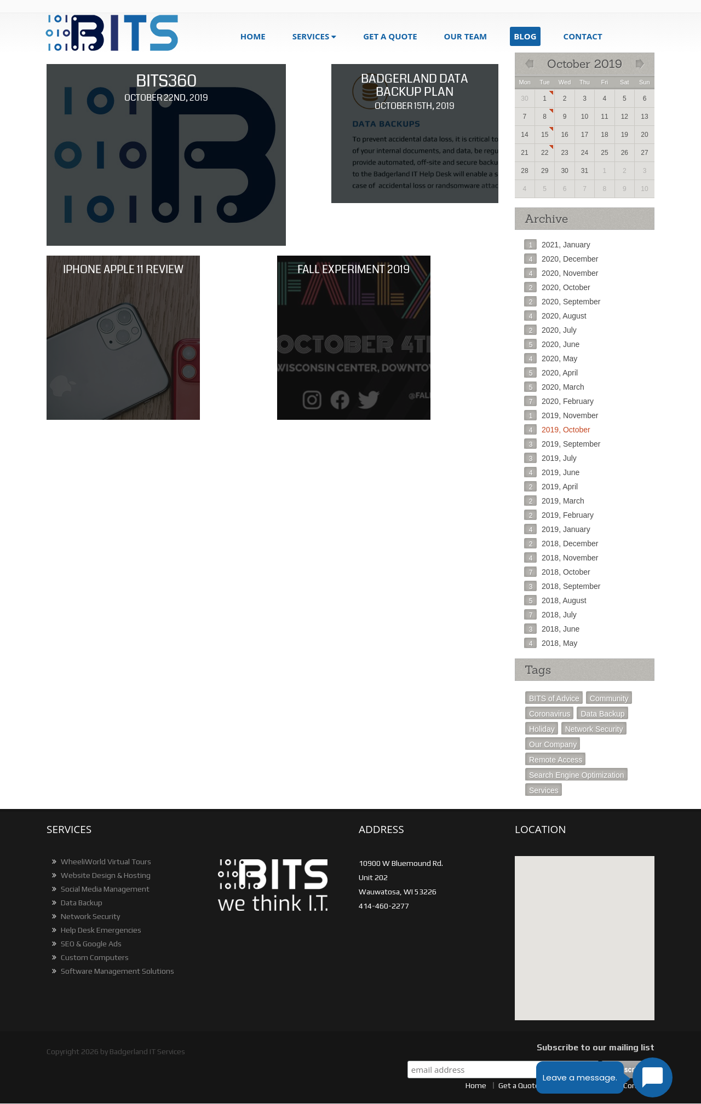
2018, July (550, 614)
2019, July (550, 458)
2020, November (561, 273)
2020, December (561, 259)
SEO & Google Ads (85, 943)
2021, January (557, 244)
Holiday (542, 729)
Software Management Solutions (111, 971)
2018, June (551, 629)
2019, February (559, 515)
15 (544, 134)
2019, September (562, 444)
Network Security (594, 729)
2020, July (550, 330)
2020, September (562, 301)
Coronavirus (549, 713)
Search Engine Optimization (576, 775)
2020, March (554, 387)
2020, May (550, 358)
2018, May (550, 643)
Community (609, 698)
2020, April (551, 372)
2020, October (557, 287)
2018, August (555, 600)
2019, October (557, 429)
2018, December (561, 543)
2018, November (561, 557)
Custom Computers (89, 957)
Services (311, 36)
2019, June (551, 472)
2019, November (561, 415)
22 (544, 153)
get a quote (390, 36)
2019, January (557, 529)
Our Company (553, 744)
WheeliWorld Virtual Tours (100, 861)
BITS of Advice (554, 698)
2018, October (557, 572)
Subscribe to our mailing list (595, 1047)
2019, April (551, 486)
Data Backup (602, 713)
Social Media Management (99, 889)
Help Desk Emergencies (95, 930)
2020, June (551, 344)
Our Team (465, 36)
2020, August (555, 315)
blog (525, 36)
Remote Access (555, 759)
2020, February (559, 401)
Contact (583, 36)
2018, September (562, 586)
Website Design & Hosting (100, 875)
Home (253, 36)
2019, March (554, 500)
